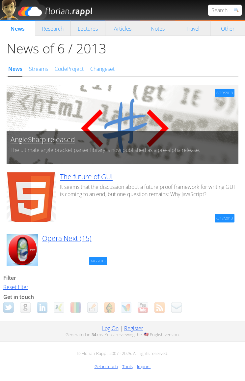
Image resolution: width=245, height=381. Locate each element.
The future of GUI (86, 176)
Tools (127, 366)
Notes (158, 28)
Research (53, 28)
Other (227, 28)
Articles (122, 28)
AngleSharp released (43, 139)
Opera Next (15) (67, 238)
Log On (110, 328)
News (18, 28)
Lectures (88, 28)
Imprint (144, 366)
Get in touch (106, 366)
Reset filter (15, 287)
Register (133, 328)
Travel (193, 28)
